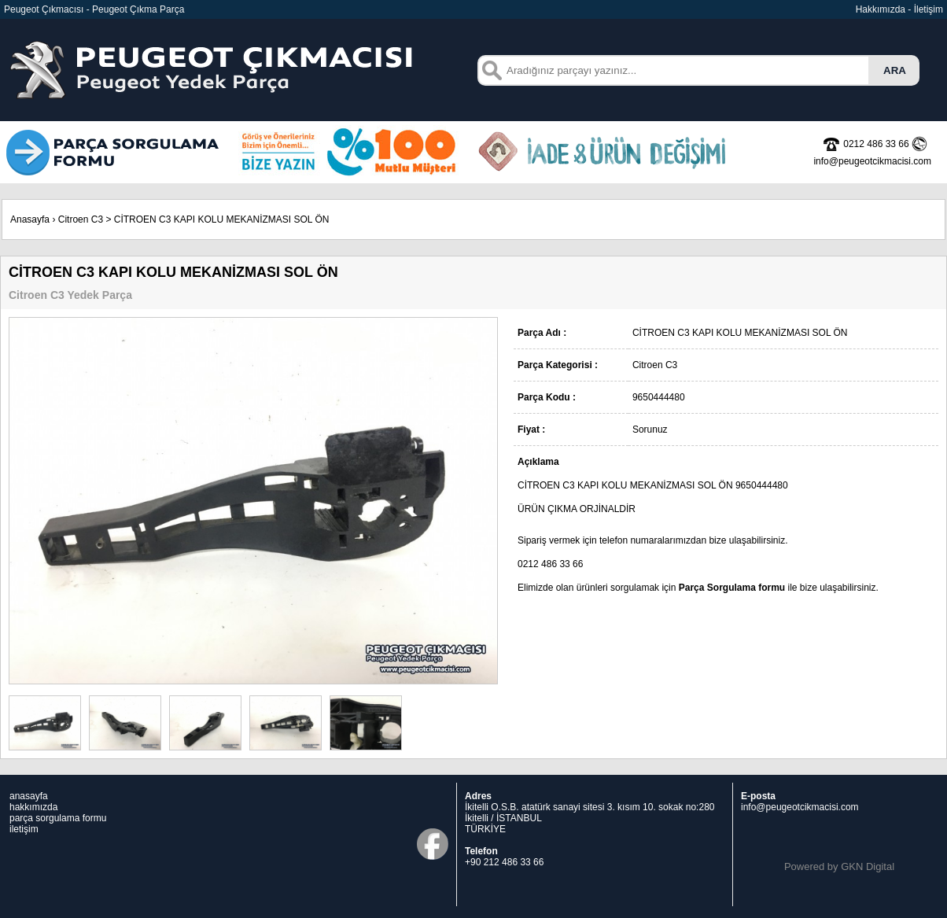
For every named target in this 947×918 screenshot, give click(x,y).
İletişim (928, 9)
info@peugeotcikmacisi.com (800, 807)
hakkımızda (33, 807)
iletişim (24, 829)
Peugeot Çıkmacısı (43, 9)
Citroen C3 (80, 219)
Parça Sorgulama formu (732, 587)
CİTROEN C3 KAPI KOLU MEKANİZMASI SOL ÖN (222, 219)
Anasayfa (30, 219)
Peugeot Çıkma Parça (138, 9)
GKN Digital (867, 866)
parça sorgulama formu (57, 818)
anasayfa (28, 796)
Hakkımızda (880, 9)
